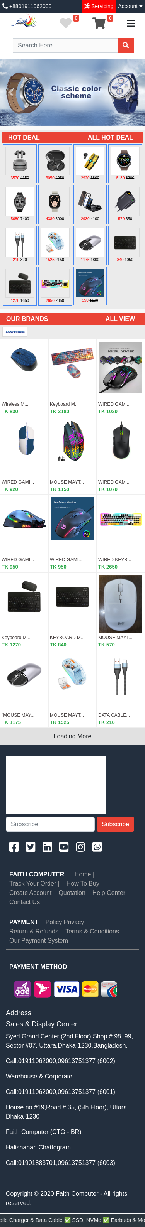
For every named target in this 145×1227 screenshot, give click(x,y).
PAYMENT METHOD (38, 967)
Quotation (71, 892)
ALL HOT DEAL (110, 137)
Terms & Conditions (92, 931)
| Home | (82, 874)
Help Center (108, 892)
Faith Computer (36, 874)
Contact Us (24, 902)
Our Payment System (38, 940)
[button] (11, 92)
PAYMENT (24, 922)
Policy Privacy (65, 922)
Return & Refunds (33, 931)
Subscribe (115, 824)
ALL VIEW (120, 319)
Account (130, 6)
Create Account (30, 892)
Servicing (101, 6)
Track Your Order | (34, 883)
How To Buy (83, 883)
